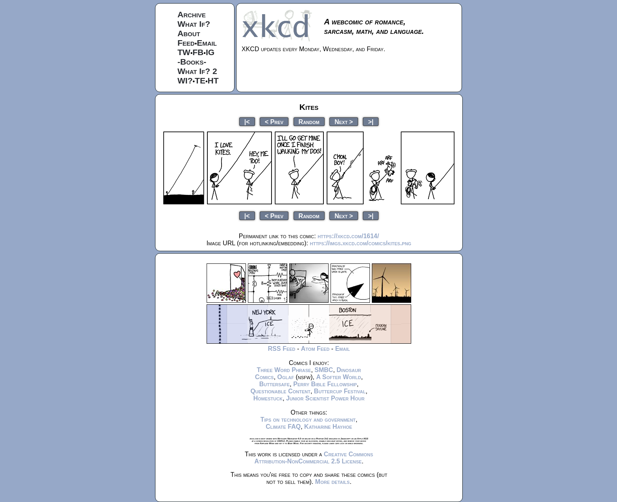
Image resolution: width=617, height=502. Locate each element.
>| (370, 121)
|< (247, 121)
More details (332, 481)
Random (309, 121)
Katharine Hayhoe (328, 426)
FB (197, 52)
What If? (193, 23)
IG (210, 52)
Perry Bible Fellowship (325, 384)
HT (213, 80)
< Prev (274, 121)
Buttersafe (274, 384)
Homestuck (268, 398)
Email (207, 42)
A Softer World (338, 377)
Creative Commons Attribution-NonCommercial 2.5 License (313, 458)
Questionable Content (280, 391)
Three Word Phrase (284, 370)
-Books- (191, 61)
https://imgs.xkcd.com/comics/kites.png (360, 243)
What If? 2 (197, 71)
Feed (186, 42)
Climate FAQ (283, 426)
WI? (184, 80)
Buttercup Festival (340, 391)
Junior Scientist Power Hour (325, 398)
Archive (191, 14)
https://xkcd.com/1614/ (348, 236)
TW (183, 52)
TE (200, 80)
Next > (343, 121)
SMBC (323, 370)
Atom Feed (315, 348)
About (188, 33)
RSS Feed (282, 348)
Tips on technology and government (308, 419)
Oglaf (285, 377)
